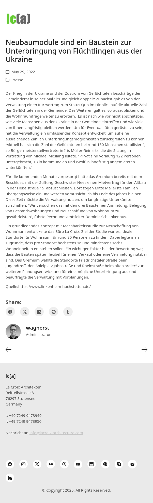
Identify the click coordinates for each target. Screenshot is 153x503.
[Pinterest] (53, 311)
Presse (17, 79)
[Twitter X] (24, 311)
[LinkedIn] (39, 311)
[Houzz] (10, 478)
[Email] (132, 464)
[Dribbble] (64, 464)
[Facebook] (10, 311)
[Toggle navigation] (143, 19)
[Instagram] (23, 464)
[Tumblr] (68, 311)
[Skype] (119, 464)
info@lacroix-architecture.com (56, 432)
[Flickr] (51, 464)
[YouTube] (78, 464)
